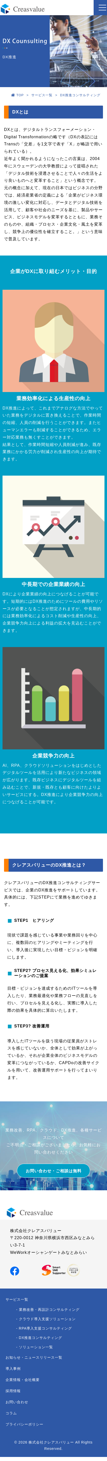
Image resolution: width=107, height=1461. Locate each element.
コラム (11, 1413)
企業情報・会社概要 (23, 1380)
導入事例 (13, 1369)
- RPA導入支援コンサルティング (44, 1328)
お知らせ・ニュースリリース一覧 (34, 1357)
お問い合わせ (17, 1402)
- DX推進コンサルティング (39, 1338)
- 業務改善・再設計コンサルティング (47, 1310)
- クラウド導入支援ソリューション (46, 1319)
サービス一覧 (17, 1299)
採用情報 (13, 1391)
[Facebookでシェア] (14, 1271)
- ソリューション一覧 (34, 1347)
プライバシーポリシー (24, 1424)
